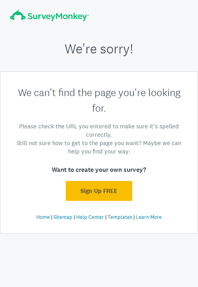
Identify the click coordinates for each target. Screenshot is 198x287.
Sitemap (63, 217)
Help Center (90, 217)
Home (43, 217)
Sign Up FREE (99, 191)
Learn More (149, 217)
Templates (120, 217)
